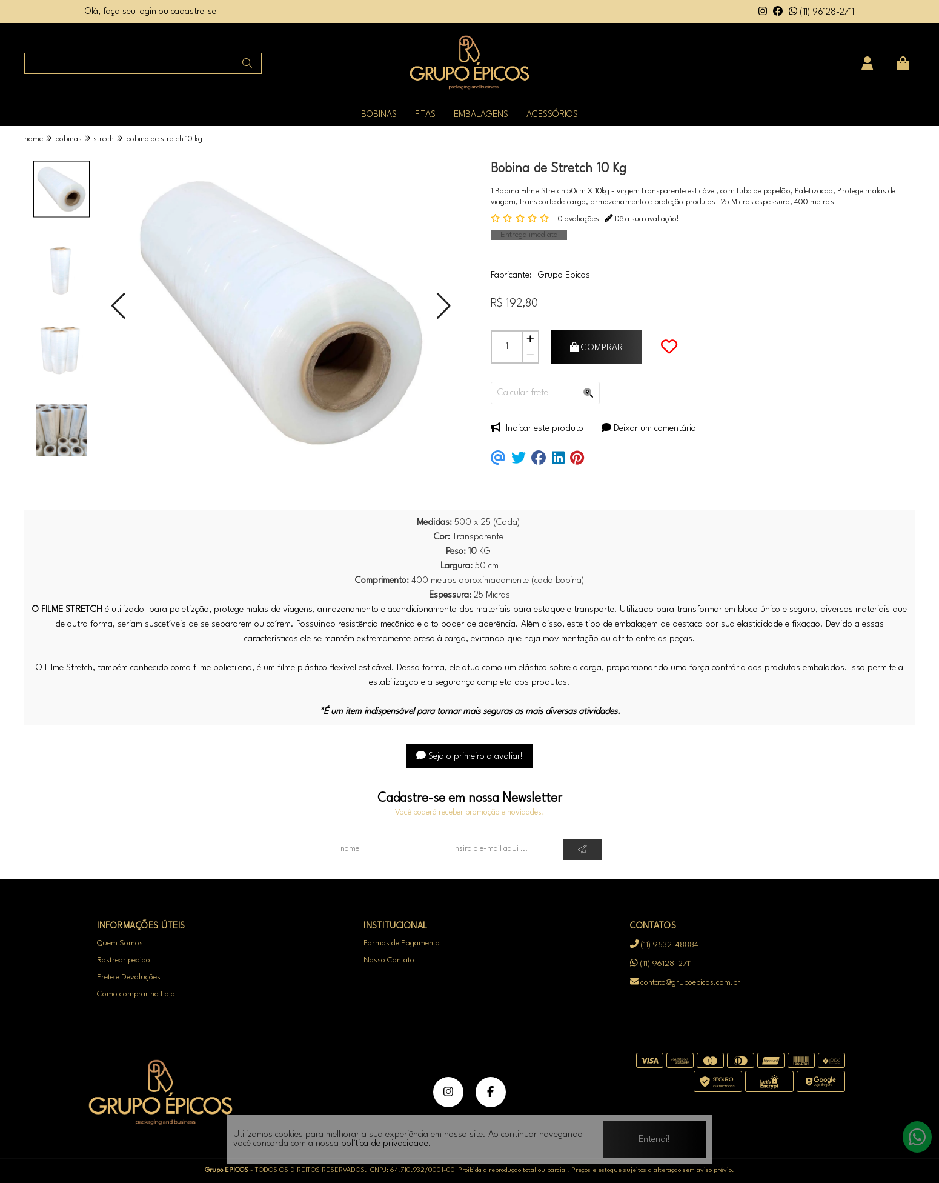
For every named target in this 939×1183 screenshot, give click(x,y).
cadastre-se (193, 11)
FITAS (425, 114)
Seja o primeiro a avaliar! (469, 756)
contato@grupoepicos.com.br (685, 982)
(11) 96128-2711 (821, 12)
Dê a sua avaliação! (642, 219)
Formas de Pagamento (401, 943)
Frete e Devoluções (129, 977)
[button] (118, 306)
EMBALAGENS (481, 114)
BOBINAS (379, 114)
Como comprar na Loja (136, 994)
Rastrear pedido (123, 960)
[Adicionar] (530, 339)
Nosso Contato (388, 960)
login (148, 11)
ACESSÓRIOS (552, 114)
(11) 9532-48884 (664, 945)
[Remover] (530, 354)
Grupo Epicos (564, 275)
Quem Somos (120, 943)
